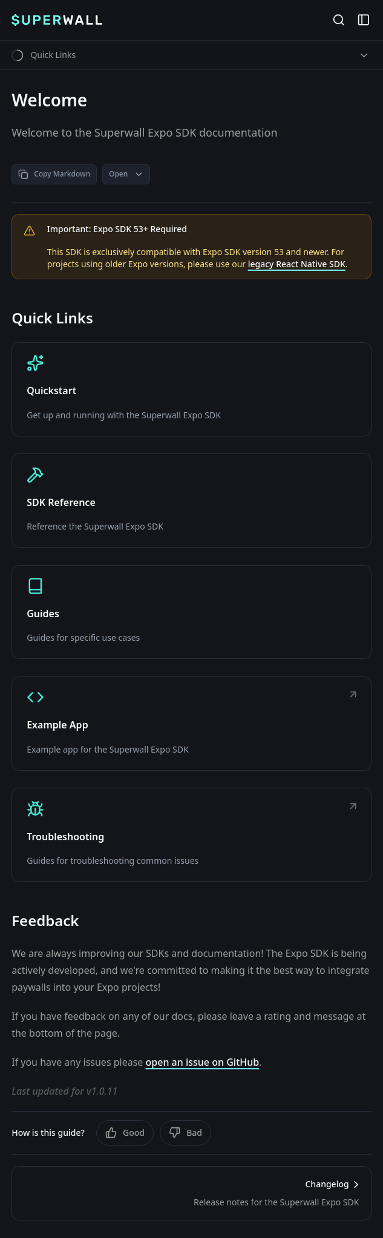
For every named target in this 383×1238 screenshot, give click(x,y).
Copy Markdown (54, 174)
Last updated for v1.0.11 (64, 1091)
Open (126, 174)
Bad (185, 1133)
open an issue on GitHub (203, 1062)
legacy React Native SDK (296, 264)
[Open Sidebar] (363, 20)
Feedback (45, 920)
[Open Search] (338, 20)
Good (125, 1133)
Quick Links (52, 318)
